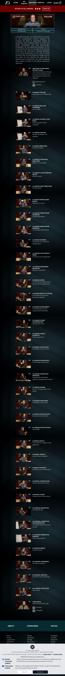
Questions (10, 642)
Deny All (24, 672)
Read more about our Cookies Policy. (33, 656)
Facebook (54, 640)
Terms (9, 635)
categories (32, 626)
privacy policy (58, 654)
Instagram (54, 635)
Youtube (54, 637)
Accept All (40, 672)
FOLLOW (48, 17)
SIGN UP (46, 9)
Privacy (9, 637)
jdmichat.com (38, 82)
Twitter (53, 642)
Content (37, 85)
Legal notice (47, 654)
